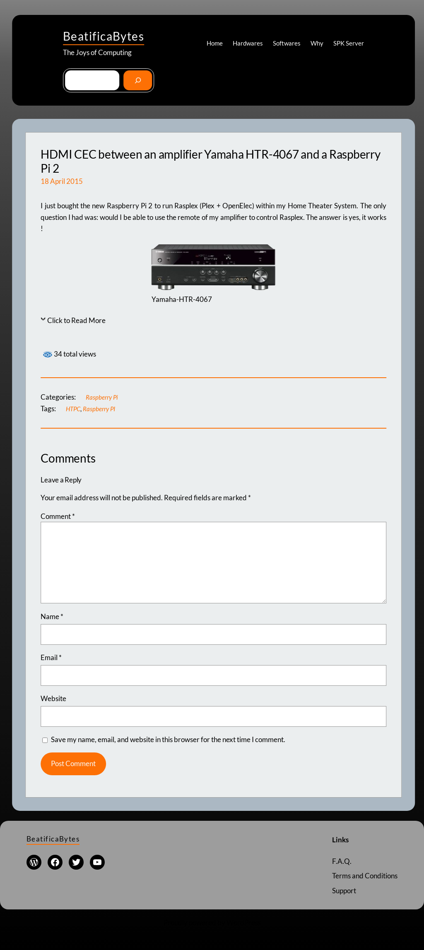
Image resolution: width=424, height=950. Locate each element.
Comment (58, 516)
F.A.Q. (341, 860)
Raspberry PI (99, 408)
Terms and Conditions (365, 875)
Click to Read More (76, 320)
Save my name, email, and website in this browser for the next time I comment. (168, 739)
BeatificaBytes (103, 36)
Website (53, 698)
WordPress (243, 922)
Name (52, 616)
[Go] (137, 80)
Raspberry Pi (102, 397)
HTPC (73, 408)
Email (51, 657)
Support (344, 890)
